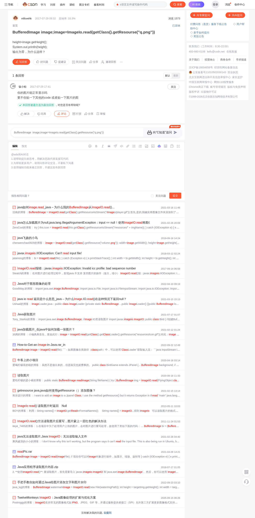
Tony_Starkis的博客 (24, 319)
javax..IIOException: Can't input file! (49, 253)
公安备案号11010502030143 (209, 72)
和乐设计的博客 (22, 395)
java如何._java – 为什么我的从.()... (65, 207)
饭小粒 (23, 86)
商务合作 (225, 59)
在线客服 (231, 51)
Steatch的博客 (21, 273)
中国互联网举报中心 (200, 82)
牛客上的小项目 (27, 360)
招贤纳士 (210, 59)
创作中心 (239, 4)
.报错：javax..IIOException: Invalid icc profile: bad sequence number (76, 268)
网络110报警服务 (224, 82)
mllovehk (26, 18)
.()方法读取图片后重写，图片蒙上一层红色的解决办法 (61, 421)
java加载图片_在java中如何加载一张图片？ (46, 329)
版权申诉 (194, 91)
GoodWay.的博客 (22, 288)
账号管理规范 (218, 86)
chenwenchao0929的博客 (27, 242)
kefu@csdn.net (216, 51)
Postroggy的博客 (22, 502)
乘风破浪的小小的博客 (26, 441)
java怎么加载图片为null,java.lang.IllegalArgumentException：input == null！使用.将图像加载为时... (101, 222)
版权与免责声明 (236, 86)
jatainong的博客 (22, 258)
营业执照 (233, 72)
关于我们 (194, 59)
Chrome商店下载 (199, 86)
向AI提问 (235, 15)
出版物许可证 (209, 91)
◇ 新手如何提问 (199, 32)
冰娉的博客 (19, 334)
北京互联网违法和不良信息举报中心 (210, 77)
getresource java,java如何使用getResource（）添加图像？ (56, 390)
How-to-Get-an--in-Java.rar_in (41, 344)
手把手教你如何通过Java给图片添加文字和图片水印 (51, 482)
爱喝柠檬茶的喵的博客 (26, 365)
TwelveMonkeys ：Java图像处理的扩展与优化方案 (56, 497)
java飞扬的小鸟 (27, 237)
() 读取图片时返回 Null (42, 405)
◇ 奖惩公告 (197, 36)
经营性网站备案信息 (226, 67)
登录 (215, 4)
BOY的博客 (19, 410)
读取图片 (23, 375)
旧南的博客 (19, 212)
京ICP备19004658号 (201, 67)
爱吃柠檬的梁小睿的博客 (27, 380)
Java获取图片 (26, 314)
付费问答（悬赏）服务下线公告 (209, 24)
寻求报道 (241, 59)
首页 (15, 25)
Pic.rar (24, 451)
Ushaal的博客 (21, 303)
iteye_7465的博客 (23, 426)
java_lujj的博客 (21, 487)
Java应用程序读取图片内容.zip (37, 466)
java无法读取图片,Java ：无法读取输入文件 (52, 436)
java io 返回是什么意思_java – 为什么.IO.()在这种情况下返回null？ (72, 299)
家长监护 (237, 77)
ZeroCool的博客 (22, 227)
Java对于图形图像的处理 (34, 283)
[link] (15, 25)
